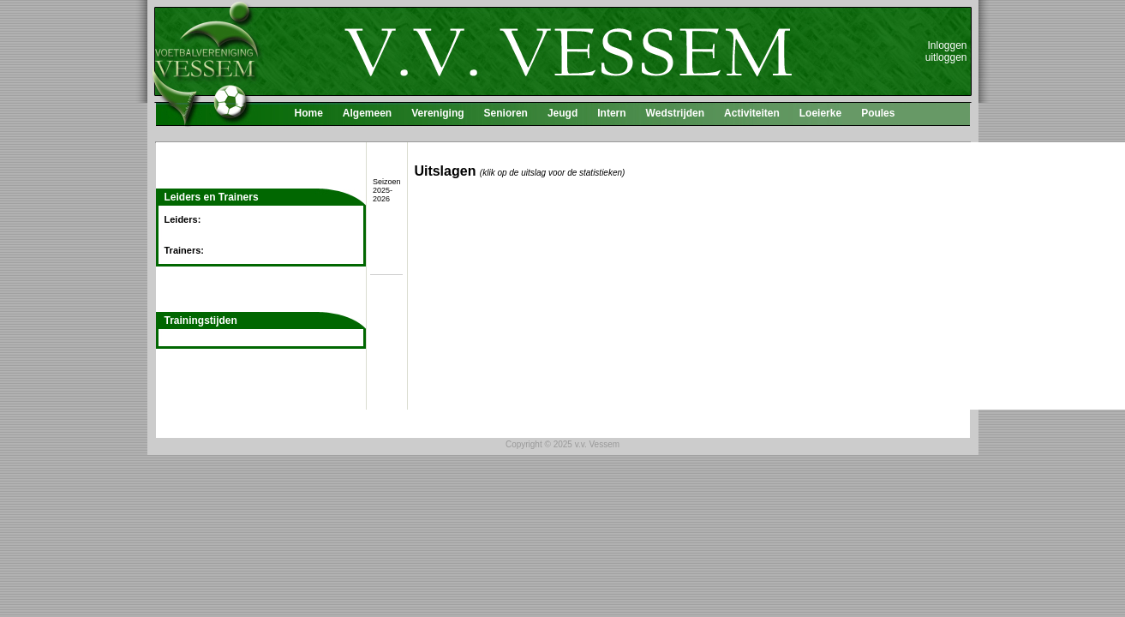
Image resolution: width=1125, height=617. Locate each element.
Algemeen (367, 113)
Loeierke (820, 113)
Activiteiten (752, 113)
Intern (611, 113)
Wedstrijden (675, 113)
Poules (878, 113)
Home (309, 113)
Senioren (506, 113)
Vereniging (437, 113)
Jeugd (562, 113)
